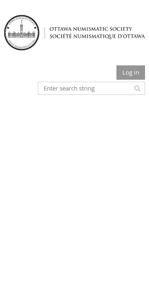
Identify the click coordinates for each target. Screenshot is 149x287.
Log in (130, 72)
